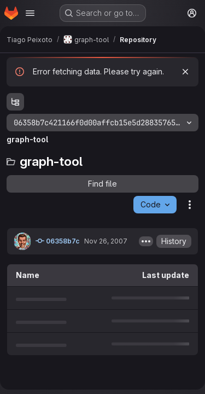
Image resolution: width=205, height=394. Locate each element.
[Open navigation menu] (30, 13)
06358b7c (58, 240)
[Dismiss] (185, 71)
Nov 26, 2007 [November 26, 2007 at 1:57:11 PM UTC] (105, 241)
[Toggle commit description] (146, 241)
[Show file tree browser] (15, 102)
